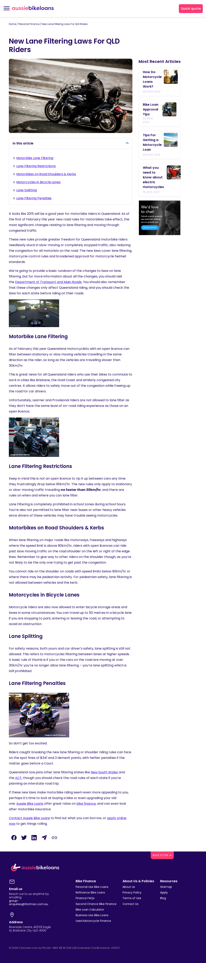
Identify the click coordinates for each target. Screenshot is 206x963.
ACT (18, 778)
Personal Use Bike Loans (92, 887)
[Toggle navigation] (6, 8)
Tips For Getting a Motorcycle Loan (152, 142)
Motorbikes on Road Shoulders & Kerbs (46, 174)
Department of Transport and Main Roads (48, 282)
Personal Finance (29, 24)
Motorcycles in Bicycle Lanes (38, 182)
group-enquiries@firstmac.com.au (28, 902)
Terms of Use (132, 898)
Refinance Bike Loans (90, 892)
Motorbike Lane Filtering (34, 158)
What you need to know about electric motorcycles (154, 177)
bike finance (86, 803)
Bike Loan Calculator (90, 910)
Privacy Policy (132, 892)
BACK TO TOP (162, 855)
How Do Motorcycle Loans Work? (152, 79)
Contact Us (130, 904)
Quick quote (191, 8)
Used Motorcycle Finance (93, 921)
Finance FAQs (85, 898)
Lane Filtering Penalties (34, 198)
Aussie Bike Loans (29, 803)
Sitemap (166, 887)
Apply (164, 892)
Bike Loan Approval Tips (150, 109)
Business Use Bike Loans (92, 915)
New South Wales (104, 772)
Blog (163, 898)
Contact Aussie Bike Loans (29, 818)
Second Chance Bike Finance (96, 904)
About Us (129, 887)
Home (12, 24)
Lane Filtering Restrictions (36, 166)
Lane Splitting (26, 190)
